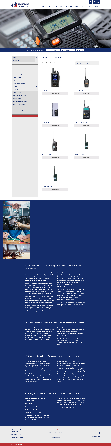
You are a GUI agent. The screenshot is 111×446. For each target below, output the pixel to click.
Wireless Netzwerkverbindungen (19, 95)
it (90, 1)
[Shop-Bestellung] (87, 63)
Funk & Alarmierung (57, 6)
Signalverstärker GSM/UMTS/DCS (20, 101)
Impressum (20, 444)
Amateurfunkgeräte (26, 63)
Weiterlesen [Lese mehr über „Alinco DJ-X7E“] (55, 125)
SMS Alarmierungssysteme (20, 83)
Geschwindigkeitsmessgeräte (19, 110)
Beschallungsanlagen (17, 98)
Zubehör (16, 89)
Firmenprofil (76, 6)
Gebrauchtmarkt (67, 6)
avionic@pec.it (95, 436)
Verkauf (16, 211)
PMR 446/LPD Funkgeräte (19, 77)
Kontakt (90, 6)
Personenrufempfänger (26, 74)
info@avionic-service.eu (93, 435)
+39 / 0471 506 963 (94, 432)
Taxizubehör (15, 107)
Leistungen (84, 6)
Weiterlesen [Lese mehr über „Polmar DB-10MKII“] (86, 157)
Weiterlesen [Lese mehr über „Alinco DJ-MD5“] (55, 93)
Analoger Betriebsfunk (26, 66)
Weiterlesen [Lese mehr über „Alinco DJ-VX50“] (86, 93)
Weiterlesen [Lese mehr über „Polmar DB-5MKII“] (55, 189)
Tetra (26, 86)
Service (16, 254)
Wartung (16, 240)
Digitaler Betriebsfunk (26, 71)
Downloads (96, 6)
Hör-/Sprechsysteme (17, 92)
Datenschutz (14, 444)
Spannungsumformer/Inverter (19, 104)
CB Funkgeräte (17, 68)
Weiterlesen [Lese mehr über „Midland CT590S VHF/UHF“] (86, 125)
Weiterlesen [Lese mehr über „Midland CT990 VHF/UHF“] (55, 157)
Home (43, 6)
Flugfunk (48, 6)
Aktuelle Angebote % (18, 115)
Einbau (16, 226)
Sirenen (15, 80)
